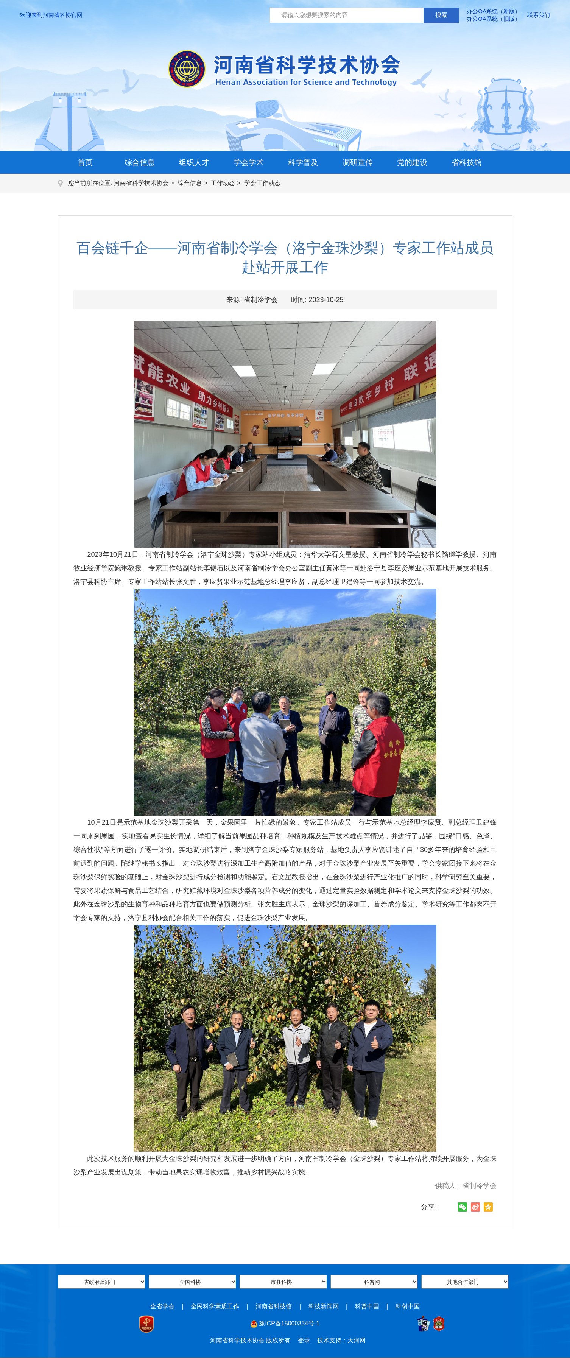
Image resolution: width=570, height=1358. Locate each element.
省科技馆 (467, 162)
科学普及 (303, 162)
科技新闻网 (323, 1306)
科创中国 (408, 1306)
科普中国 (367, 1306)
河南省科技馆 (273, 1306)
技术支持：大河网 (341, 1340)
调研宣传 (358, 162)
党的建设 (412, 162)
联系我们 (538, 15)
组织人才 (194, 162)
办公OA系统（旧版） (493, 19)
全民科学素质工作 (215, 1306)
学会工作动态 (262, 183)
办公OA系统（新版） (493, 11)
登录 (304, 1340)
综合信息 (140, 162)
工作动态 (223, 183)
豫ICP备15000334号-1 (289, 1323)
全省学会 (162, 1306)
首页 (85, 162)
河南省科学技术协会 (141, 183)
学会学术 (249, 162)
